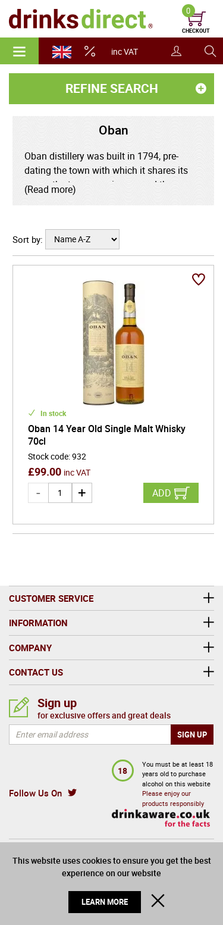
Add (161, 492)
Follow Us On (35, 793)
